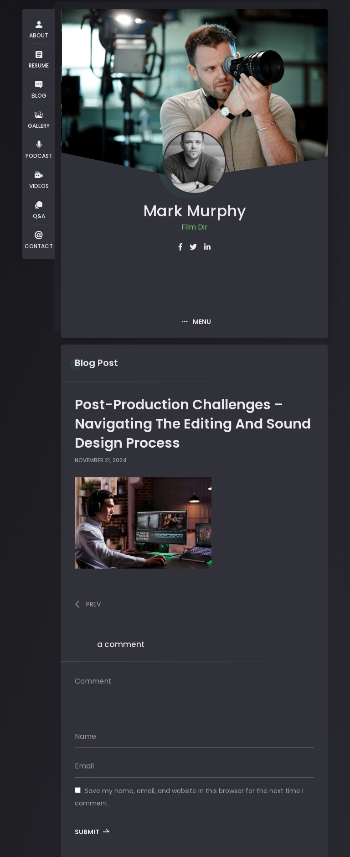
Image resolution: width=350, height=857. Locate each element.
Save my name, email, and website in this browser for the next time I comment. (189, 797)
